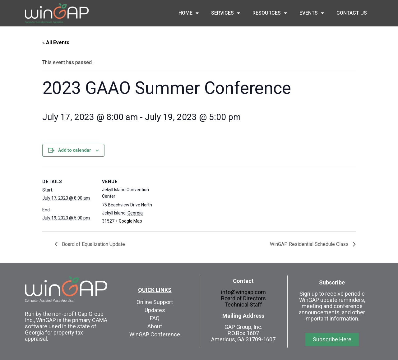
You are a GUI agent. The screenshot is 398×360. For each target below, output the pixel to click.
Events (311, 13)
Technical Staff (243, 304)
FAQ (155, 318)
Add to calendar (74, 150)
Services (225, 13)
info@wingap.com (243, 292)
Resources (269, 13)
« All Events (55, 42)
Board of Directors (243, 298)
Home (188, 13)
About (154, 326)
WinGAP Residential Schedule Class (310, 244)
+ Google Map (128, 221)
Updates (155, 310)
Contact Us (351, 13)
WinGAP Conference (154, 334)
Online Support (155, 302)
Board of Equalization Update (93, 244)
